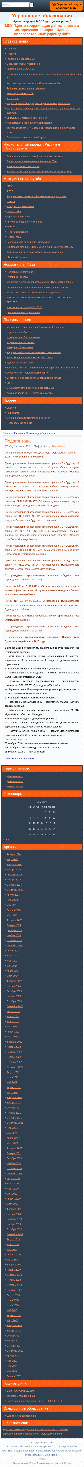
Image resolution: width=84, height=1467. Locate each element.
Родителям (13, 412)
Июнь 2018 (13, 1305)
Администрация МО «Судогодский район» (30, 393)
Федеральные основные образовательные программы (37, 196)
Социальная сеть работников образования (30, 387)
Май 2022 (12, 1082)
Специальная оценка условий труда (26, 137)
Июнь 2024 (13, 960)
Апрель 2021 (14, 1138)
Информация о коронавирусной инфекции (30, 122)
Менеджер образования (20, 347)
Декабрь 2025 (14, 874)
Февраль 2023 (14, 1041)
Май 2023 (12, 1026)
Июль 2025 (13, 900)
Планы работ (14, 211)
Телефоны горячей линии (21, 1396)
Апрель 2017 (14, 1376)
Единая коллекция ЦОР (20, 362)
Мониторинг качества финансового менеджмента (34, 292)
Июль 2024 (13, 955)
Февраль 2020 (14, 1209)
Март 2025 (12, 915)
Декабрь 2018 (14, 1274)
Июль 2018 (13, 1300)
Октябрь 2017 (14, 1345)
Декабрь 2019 (14, 1219)
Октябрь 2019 (14, 1229)
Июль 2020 (13, 1183)
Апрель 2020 (14, 1198)
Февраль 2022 (14, 1097)
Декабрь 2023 (14, 991)
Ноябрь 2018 (14, 1279)
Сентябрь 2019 (15, 1234)
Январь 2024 (14, 986)
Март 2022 (12, 1092)
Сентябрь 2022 (15, 1067)
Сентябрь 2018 (15, 1290)
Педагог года (14, 236)
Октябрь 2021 (14, 1117)
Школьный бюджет (17, 257)
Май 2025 (12, 905)
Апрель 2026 (14, 854)
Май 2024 (12, 965)
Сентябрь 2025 (15, 889)
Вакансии (12, 407)
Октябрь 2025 (14, 884)
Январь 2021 (14, 1153)
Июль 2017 (13, 1360)
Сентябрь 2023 (15, 1006)
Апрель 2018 (14, 1315)
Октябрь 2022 (14, 1062)
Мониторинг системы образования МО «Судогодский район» (40, 282)
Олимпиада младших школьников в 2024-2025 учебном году (40, 247)
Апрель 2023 (14, 1031)
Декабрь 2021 (14, 1107)
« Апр (6, 839)
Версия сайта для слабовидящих (66, 5)
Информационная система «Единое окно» (30, 357)
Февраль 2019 (14, 1264)
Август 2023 (13, 1011)
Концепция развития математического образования (35, 252)
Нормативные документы (21, 272)
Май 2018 (12, 1310)
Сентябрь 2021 (15, 1122)
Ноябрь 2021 (14, 1112)
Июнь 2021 (13, 1128)
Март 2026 (12, 859)
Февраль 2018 (14, 1325)
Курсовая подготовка (18, 216)
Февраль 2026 (14, 864)
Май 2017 (12, 1371)
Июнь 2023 (13, 1021)
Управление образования (21, 59)
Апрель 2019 (14, 1254)
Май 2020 (12, 1193)
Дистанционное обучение (21, 69)
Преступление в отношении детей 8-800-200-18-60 (34, 1401)
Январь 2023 (14, 1046)
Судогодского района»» (18, 619)
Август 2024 (13, 950)
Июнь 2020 (13, 1188)
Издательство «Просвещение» (23, 337)
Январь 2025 (14, 925)
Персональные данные (19, 423)
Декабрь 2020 (14, 1158)
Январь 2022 (14, 1102)
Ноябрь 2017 (14, 1340)
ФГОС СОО (13, 98)
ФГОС (10, 191)
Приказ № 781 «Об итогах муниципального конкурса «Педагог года (42, 615)
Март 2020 (12, 1203)
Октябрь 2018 (14, 1285)
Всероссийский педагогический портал (28, 372)
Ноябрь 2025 (14, 879)
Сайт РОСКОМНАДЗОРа (20, 1390)
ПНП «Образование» (18, 231)
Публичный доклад (17, 276)
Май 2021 (12, 1133)
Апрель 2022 (14, 1087)
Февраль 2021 (14, 1148)
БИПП (10, 186)
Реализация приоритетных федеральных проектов (35, 156)
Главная (11, 48)
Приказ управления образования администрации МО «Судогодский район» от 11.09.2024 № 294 (42, 486)
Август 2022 (13, 1072)
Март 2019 (12, 1259)
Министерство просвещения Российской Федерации (35, 327)
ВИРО (10, 383)
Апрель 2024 (14, 971)
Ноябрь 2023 (14, 996)
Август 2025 (13, 894)
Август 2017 (13, 1356)
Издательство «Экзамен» (21, 342)
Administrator (59, 446)
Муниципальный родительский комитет (28, 417)
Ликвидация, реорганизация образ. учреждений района (37, 287)
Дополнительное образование (23, 312)
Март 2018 (12, 1320)
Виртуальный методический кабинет (27, 117)
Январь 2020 (14, 1214)
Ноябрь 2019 (14, 1224)
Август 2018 (13, 1295)
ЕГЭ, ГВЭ (12, 302)
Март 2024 (12, 975)
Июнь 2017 (13, 1366)
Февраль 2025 (14, 920)
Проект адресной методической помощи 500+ (32, 161)
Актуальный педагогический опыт (25, 221)
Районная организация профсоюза (26, 88)
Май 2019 (12, 1249)
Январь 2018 (14, 1330)
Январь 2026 (14, 869)
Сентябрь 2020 (15, 1173)
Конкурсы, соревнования (20, 206)
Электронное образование (21, 1415)
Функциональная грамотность (23, 166)
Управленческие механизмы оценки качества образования (39, 297)
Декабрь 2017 (14, 1335)
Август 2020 (13, 1178)
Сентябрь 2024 (15, 945)
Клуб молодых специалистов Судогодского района (34, 83)
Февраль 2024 (14, 981)
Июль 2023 (13, 1016)
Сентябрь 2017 (15, 1350)
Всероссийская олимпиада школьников (28, 242)
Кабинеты (12, 226)
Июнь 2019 (13, 1244)
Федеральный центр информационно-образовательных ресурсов (43, 367)
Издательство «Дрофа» (20, 332)
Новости (11, 53)
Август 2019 (13, 1239)
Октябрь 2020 (14, 1168)
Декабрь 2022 (14, 1052)
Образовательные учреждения (24, 63)
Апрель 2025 (14, 910)
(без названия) (15, 776)
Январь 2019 (14, 1269)
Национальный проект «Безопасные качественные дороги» (39, 171)
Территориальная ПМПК (20, 93)
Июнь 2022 (13, 1077)
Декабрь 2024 (14, 930)
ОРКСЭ (11, 201)
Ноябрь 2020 (14, 1163)
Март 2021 (12, 1143)
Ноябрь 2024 (14, 935)
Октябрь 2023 (14, 1001)
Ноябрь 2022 (14, 1057)
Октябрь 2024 (14, 940)
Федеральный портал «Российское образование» (34, 352)
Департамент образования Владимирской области (34, 377)
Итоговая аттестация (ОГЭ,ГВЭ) (24, 307)
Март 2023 (12, 1036)
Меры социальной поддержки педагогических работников (38, 103)
